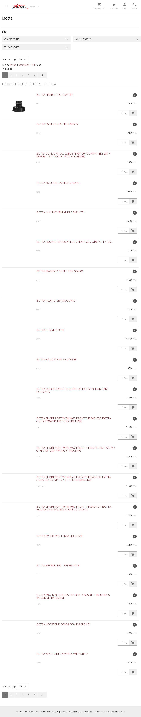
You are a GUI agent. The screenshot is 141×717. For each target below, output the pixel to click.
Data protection (31, 711)
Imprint (19, 711)
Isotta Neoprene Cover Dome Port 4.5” (63, 624)
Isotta (52, 84)
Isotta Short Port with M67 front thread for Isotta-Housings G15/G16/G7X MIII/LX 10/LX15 (74, 508)
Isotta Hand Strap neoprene (56, 359)
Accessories (19, 84)
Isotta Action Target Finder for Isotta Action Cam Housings (72, 390)
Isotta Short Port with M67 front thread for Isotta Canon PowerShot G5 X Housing (73, 419)
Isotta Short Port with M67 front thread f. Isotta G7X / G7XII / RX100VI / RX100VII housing (75, 449)
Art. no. (13, 64)
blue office (88, 711)
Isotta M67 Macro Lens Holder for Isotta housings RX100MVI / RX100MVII (73, 596)
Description (24, 64)
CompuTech (119, 711)
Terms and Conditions (49, 711)
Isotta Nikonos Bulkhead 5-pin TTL (60, 212)
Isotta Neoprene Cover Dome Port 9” (62, 654)
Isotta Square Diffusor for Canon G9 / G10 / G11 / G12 (74, 242)
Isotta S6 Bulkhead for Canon (57, 183)
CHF (33, 64)
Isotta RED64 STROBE (50, 330)
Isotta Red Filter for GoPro (55, 300)
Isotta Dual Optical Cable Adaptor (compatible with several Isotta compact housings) (73, 155)
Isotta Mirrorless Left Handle (58, 565)
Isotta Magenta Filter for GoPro (59, 271)
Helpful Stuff (37, 84)
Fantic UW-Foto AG (73, 711)
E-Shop (6, 84)
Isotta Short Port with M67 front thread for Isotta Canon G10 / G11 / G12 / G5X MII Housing (73, 478)
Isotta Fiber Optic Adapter (54, 95)
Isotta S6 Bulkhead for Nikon (57, 124)
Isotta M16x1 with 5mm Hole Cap (59, 536)
